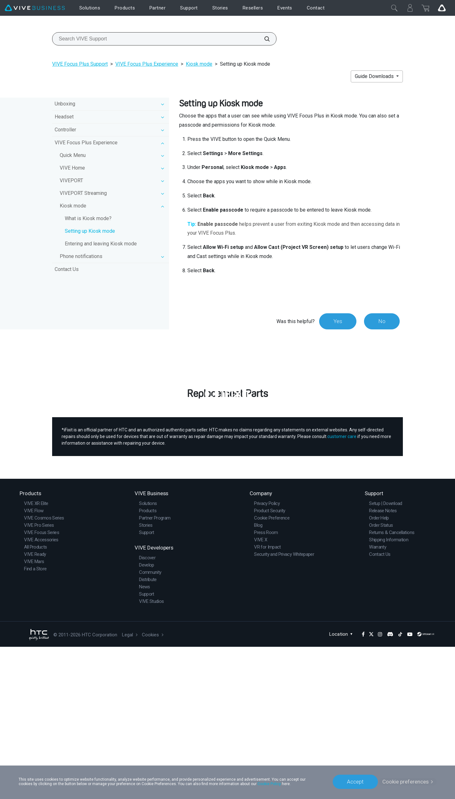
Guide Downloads (375, 76)
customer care (341, 588)
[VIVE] (35, 8)
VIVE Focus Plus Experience (146, 64)
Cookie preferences (405, 781)
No (381, 321)
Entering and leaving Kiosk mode (101, 244)
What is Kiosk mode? (88, 218)
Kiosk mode (199, 64)
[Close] (394, 8)
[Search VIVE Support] (263, 39)
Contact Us (67, 269)
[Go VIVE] (442, 8)
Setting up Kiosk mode (90, 231)
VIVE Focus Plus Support (80, 64)
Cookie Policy (269, 784)
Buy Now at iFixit (227, 519)
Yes (337, 321)
